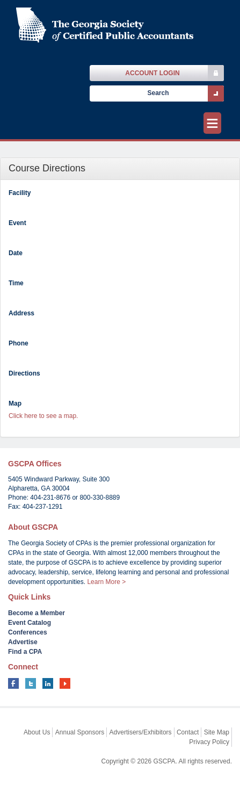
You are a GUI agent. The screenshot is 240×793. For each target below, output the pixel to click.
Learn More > (106, 582)
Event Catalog (29, 622)
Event (17, 223)
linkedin (47, 683)
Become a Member (36, 613)
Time (16, 283)
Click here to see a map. (43, 416)
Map (15, 403)
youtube (65, 683)
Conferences (27, 632)
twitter (30, 683)
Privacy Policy (209, 742)
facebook (13, 683)
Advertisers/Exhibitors (141, 732)
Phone (18, 343)
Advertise (23, 642)
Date (16, 253)
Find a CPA (25, 651)
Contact (188, 732)
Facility (20, 193)
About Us (37, 732)
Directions (24, 373)
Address (21, 313)
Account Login (152, 73)
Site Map (216, 732)
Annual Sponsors (79, 732)
